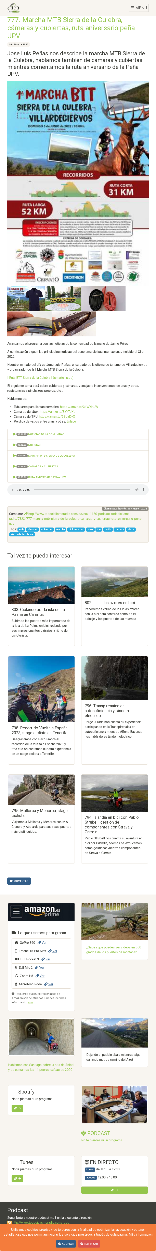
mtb (21, 529)
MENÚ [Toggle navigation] (139, 7)
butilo (108, 529)
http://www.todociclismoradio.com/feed (38, 1222)
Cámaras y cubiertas (35, 466)
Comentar (19, 881)
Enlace (71, 421)
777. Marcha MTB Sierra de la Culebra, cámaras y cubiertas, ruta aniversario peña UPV (71, 28)
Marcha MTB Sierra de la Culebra (44, 456)
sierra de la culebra (22, 534)
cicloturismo (76, 529)
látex (90, 529)
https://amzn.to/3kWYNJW (79, 407)
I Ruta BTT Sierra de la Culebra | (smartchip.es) (40, 378)
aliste (131, 529)
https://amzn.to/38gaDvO (57, 416)
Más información (141, 1234)
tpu (99, 529)
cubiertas (46, 529)
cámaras (32, 529)
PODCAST (95, 1133)
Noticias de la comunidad (39, 434)
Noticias (26, 445)
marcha (60, 529)
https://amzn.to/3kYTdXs (57, 412)
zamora (119, 529)
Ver (42, 943)
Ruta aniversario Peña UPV (39, 477)
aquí (30, 1002)
